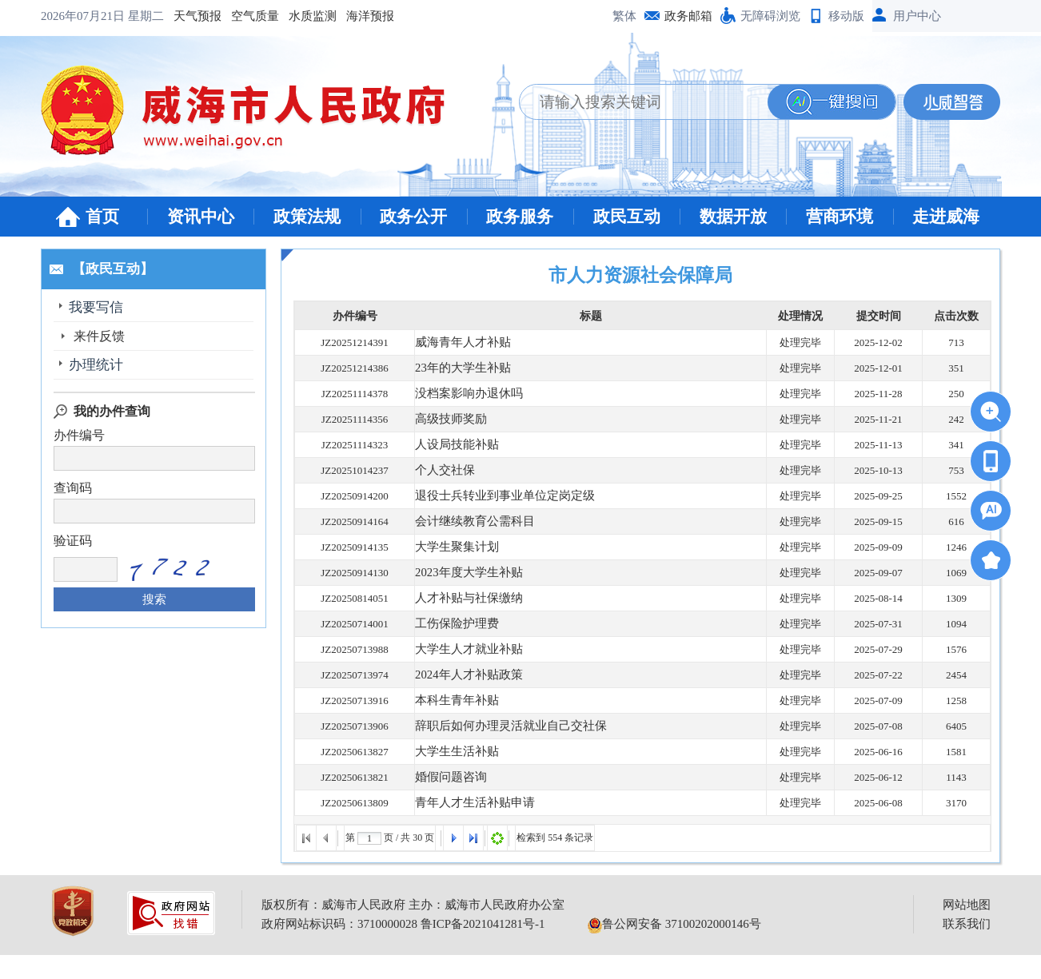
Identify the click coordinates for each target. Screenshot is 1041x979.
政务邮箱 (688, 16)
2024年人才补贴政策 (462, 675)
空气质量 (132, 16)
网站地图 (967, 904)
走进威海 (945, 216)
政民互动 (626, 216)
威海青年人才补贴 (456, 342)
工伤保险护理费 (451, 624)
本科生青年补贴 (451, 700)
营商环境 (839, 216)
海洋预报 (247, 16)
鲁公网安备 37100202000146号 (674, 923)
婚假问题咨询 (446, 777)
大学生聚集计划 (451, 547)
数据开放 (733, 216)
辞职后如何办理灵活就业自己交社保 (498, 726)
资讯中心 (200, 216)
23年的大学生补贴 (456, 368)
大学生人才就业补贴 (462, 649)
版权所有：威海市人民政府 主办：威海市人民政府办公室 (412, 904)
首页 (102, 216)
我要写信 (99, 307)
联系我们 (967, 923)
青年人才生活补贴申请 (467, 803)
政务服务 (519, 216)
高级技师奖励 (446, 419)
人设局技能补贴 (451, 445)
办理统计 (99, 365)
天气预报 (74, 16)
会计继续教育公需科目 (467, 521)
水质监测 (189, 16)
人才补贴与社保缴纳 (462, 598)
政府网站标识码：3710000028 (339, 923)
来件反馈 (99, 336)
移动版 (846, 16)
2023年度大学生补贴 (462, 573)
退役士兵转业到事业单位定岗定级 (493, 496)
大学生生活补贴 (451, 752)
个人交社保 (441, 470)
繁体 (624, 16)
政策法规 (307, 216)
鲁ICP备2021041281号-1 (483, 923)
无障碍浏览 (770, 16)
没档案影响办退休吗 (462, 394)
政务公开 (413, 216)
